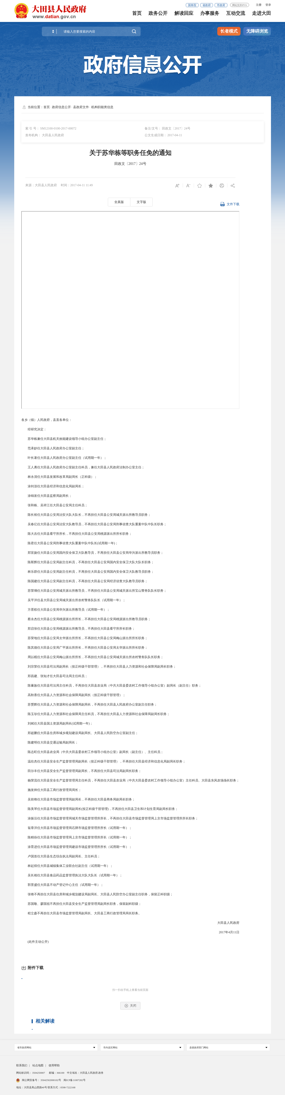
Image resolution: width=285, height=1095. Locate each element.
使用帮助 (54, 1065)
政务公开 (158, 16)
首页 (137, 16)
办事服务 (209, 16)
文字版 (141, 202)
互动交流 (235, 16)
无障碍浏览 (257, 31)
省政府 (206, 5)
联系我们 (21, 1065)
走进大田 (261, 16)
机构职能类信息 (102, 107)
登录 (268, 4)
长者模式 (229, 31)
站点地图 (37, 1065)
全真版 (119, 202)
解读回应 (183, 16)
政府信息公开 (61, 107)
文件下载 (229, 206)
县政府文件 (81, 107)
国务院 (192, 5)
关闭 (130, 1006)
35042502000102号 (51, 1080)
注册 (258, 4)
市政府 (221, 5)
